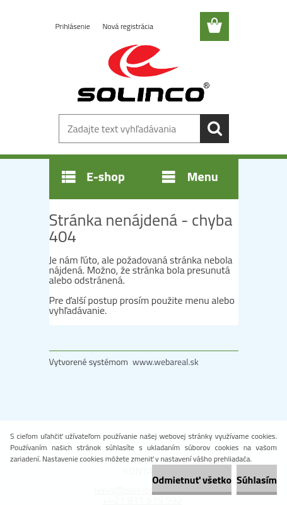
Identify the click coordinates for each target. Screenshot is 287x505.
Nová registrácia (127, 26)
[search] (214, 128)
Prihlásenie (74, 26)
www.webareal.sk (165, 361)
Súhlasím (257, 479)
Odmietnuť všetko (191, 479)
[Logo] (143, 73)
